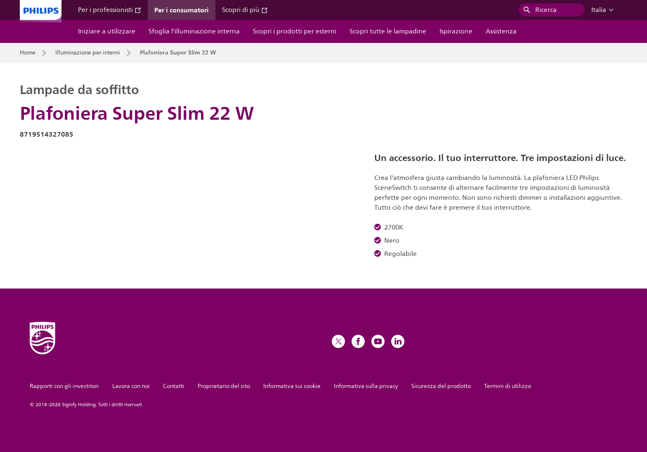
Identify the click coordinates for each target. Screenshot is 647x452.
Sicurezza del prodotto (441, 386)
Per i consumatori (181, 10)
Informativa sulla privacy (366, 386)
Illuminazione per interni (87, 53)
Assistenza (501, 31)
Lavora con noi (131, 386)
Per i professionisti (109, 10)
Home (27, 53)
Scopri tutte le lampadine (387, 31)
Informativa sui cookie (292, 386)
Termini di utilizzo (507, 386)
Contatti (173, 386)
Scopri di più (245, 10)
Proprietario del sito (224, 386)
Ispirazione (455, 31)
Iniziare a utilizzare (106, 31)
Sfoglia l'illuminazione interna (194, 31)
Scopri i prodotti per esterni (294, 31)
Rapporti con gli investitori (64, 386)
